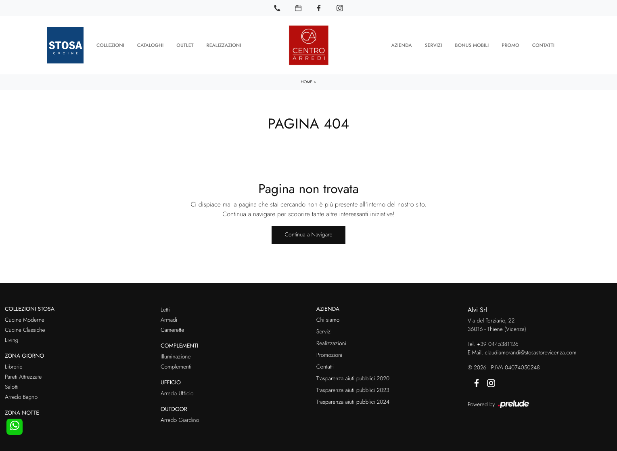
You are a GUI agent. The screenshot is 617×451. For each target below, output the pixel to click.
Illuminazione (176, 355)
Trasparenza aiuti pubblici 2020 (352, 377)
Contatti (543, 44)
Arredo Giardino (180, 419)
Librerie (14, 365)
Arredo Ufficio (177, 392)
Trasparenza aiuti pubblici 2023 (352, 389)
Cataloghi (150, 44)
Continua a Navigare (308, 233)
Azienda (401, 44)
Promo (510, 44)
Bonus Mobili (472, 44)
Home (306, 80)
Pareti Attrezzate (23, 375)
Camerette (172, 329)
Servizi (433, 44)
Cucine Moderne (24, 318)
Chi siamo (328, 318)
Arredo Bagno (21, 396)
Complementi (176, 365)
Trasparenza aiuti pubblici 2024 (352, 400)
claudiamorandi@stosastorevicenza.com (530, 352)
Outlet (184, 44)
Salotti (12, 385)
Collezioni (110, 44)
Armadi (169, 318)
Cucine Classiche (25, 329)
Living (12, 339)
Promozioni (329, 354)
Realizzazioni (224, 44)
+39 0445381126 (498, 343)
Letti (165, 308)
